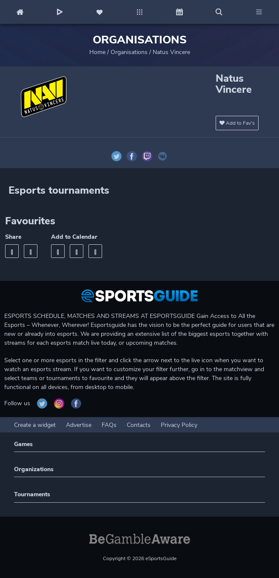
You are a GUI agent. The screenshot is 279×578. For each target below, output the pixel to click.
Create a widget (35, 425)
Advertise (78, 425)
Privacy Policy (179, 425)
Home (97, 52)
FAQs (109, 425)
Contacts (139, 425)
